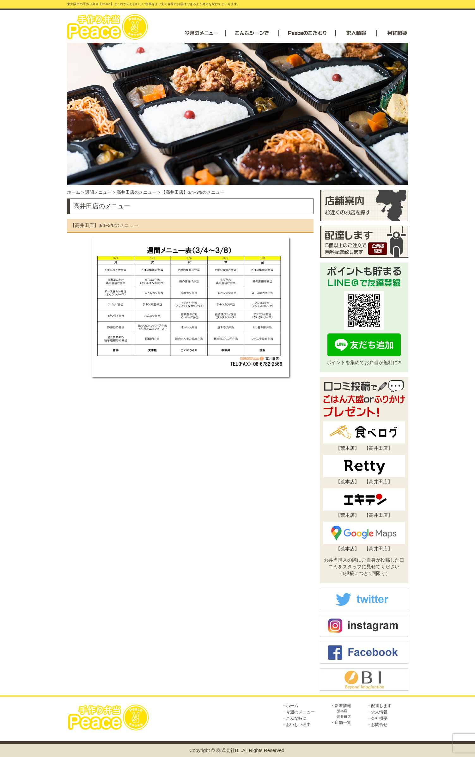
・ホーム (290, 705)
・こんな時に (294, 718)
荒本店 (347, 448)
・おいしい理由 (296, 724)
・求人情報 (377, 712)
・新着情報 (341, 705)
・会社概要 (377, 718)
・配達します (379, 705)
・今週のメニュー (298, 712)
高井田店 (378, 448)
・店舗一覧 (341, 722)
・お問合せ (377, 724)
